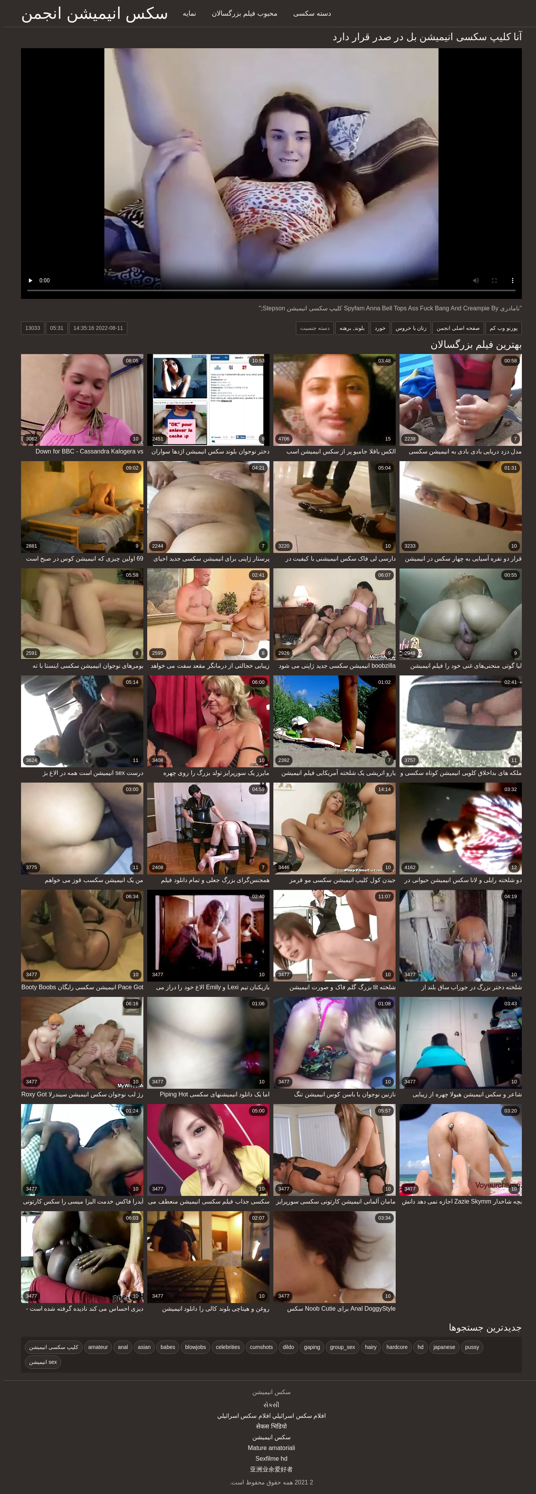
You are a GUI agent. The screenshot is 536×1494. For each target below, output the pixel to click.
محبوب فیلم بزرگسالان (241, 13)
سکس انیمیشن (268, 1437)
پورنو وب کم (500, 328)
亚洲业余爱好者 (268, 1469)
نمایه (186, 13)
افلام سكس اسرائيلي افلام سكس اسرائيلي (268, 1415)
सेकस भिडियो (268, 1426)
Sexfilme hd (268, 1458)
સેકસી (268, 1405)
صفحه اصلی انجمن (454, 328)
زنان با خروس (408, 328)
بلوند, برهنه (348, 328)
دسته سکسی (309, 13)
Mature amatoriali (268, 1448)
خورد (376, 328)
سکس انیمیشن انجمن (91, 13)
